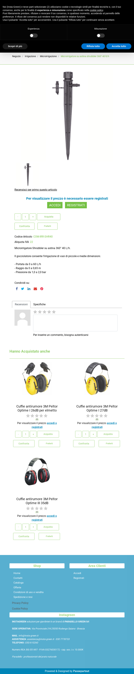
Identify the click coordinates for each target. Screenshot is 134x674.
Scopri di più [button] (15, 46)
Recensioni (21, 304)
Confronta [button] (24, 226)
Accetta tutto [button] (119, 46)
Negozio (16, 56)
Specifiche (39, 304)
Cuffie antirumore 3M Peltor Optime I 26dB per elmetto (37, 410)
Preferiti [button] (47, 226)
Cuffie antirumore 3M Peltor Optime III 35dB (37, 503)
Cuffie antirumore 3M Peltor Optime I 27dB (97, 410)
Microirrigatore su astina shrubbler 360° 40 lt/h (85, 56)
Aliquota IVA (21, 242)
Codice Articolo (23, 236)
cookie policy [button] (96, 10)
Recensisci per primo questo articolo (35, 189)
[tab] (21, 304)
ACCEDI (54, 205)
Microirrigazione (48, 56)
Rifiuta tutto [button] (93, 46)
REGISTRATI (76, 205)
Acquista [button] (48, 216)
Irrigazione (30, 56)
